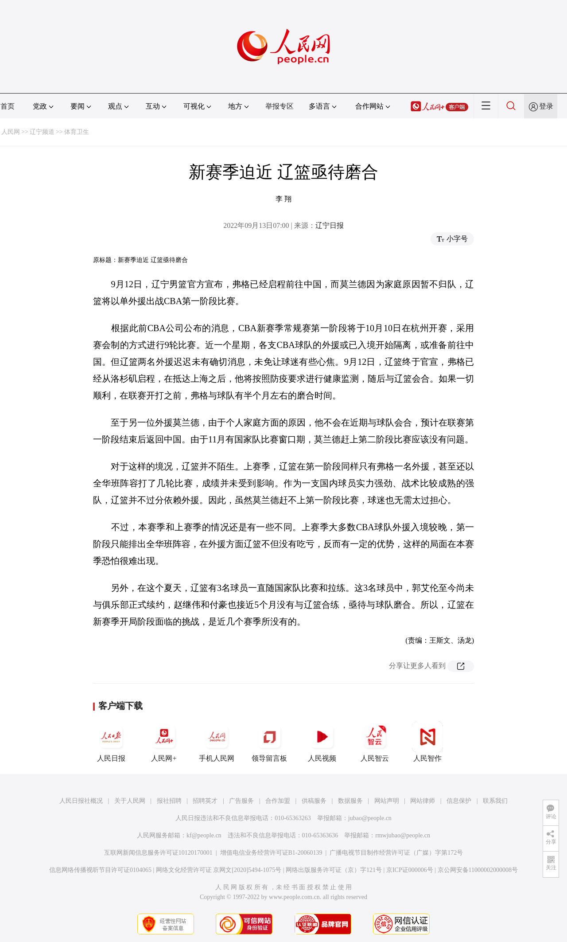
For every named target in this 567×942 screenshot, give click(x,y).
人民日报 (111, 741)
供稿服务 (314, 800)
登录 (546, 106)
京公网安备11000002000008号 (478, 870)
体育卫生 (76, 132)
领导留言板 (269, 741)
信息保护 (459, 800)
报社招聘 (169, 800)
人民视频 (322, 741)
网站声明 (386, 800)
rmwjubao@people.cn (402, 835)
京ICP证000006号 (409, 870)
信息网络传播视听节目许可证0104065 (100, 870)
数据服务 (350, 800)
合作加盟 (277, 800)
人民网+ (163, 741)
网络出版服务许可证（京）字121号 (334, 870)
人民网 (10, 132)
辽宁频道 (42, 132)
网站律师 (422, 800)
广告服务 (241, 800)
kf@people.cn (203, 835)
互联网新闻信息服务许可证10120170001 (158, 852)
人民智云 (374, 741)
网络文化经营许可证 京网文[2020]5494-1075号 (219, 870)
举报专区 (279, 106)
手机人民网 (216, 741)
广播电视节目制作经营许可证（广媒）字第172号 (396, 852)
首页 (7, 106)
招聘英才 (205, 800)
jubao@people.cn (370, 818)
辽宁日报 (329, 225)
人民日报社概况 (81, 800)
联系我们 (495, 800)
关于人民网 (129, 800)
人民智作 (427, 741)
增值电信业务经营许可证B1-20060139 (271, 852)
